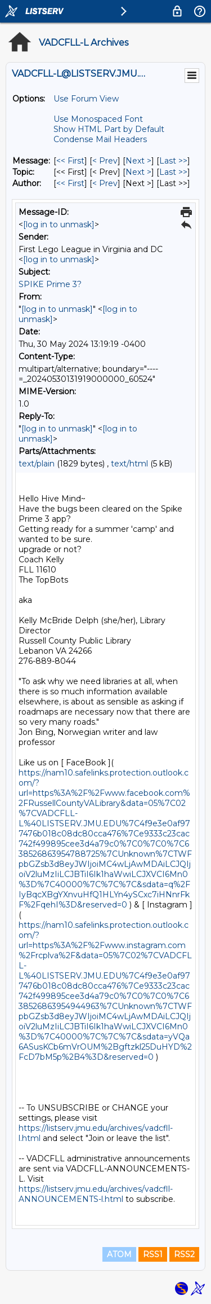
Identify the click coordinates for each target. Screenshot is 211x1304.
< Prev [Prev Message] (105, 161)
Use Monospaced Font (98, 119)
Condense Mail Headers (100, 139)
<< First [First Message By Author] (70, 183)
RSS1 (153, 1254)
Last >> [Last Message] (173, 161)
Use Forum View (86, 99)
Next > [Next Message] (138, 161)
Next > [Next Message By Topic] (138, 172)
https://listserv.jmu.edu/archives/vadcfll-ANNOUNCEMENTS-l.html (96, 1194)
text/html (129, 464)
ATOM (119, 1254)
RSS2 (184, 1254)
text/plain (37, 464)
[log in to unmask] (59, 224)
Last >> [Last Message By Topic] (173, 172)
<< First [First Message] (70, 161)
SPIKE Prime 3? (50, 284)
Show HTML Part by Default (108, 129)
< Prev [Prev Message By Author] (105, 183)
